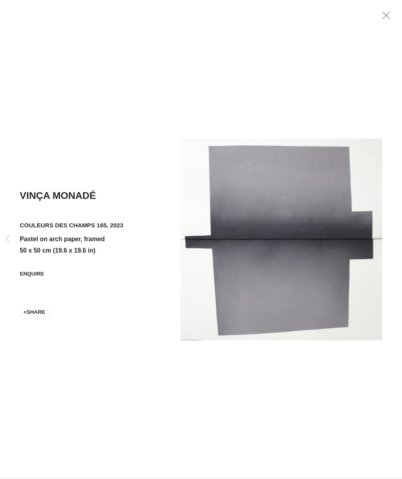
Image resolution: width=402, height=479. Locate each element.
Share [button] (35, 314)
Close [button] (385, 18)
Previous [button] (8, 239)
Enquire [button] (32, 276)
